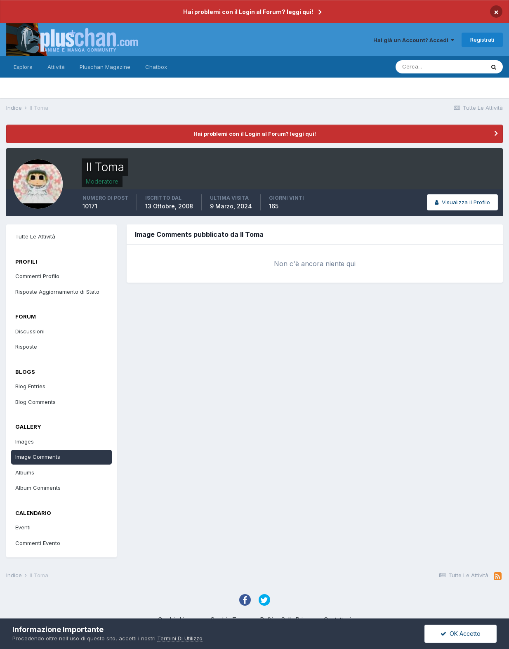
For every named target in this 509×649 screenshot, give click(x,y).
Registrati (482, 39)
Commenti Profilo (37, 276)
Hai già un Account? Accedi (413, 40)
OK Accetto (461, 633)
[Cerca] (440, 66)
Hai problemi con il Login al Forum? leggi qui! (248, 11)
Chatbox (156, 67)
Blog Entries (30, 386)
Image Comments (37, 456)
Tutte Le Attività (35, 236)
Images (24, 441)
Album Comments (38, 487)
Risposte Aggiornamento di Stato (57, 291)
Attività (56, 67)
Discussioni (30, 331)
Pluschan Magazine (105, 67)
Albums (24, 472)
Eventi (23, 527)
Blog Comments (35, 402)
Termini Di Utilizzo (180, 638)
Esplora (23, 67)
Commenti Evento (37, 543)
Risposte (26, 346)
